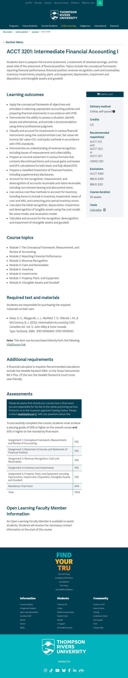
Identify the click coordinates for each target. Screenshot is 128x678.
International (100, 26)
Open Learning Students (29, 612)
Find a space (98, 620)
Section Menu (13, 42)
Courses (35, 32)
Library (59, 608)
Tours (95, 624)
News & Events (61, 3)
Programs (14, 26)
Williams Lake (88, 3)
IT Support (61, 624)
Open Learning (22, 32)
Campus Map (98, 628)
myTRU (28, 3)
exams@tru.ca (26, 414)
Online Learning (68, 26)
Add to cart (105, 94)
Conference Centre (100, 616)
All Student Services (64, 628)
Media (22, 628)
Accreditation (64, 582)
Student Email (62, 616)
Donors (22, 624)
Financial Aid (62, 605)
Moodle (38, 3)
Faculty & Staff (25, 616)
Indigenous (85, 26)
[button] (100, 3)
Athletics (75, 3)
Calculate (96, 210)
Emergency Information (64, 578)
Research (114, 26)
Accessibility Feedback (64, 590)
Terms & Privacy (64, 574)
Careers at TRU (99, 605)
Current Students (49, 26)
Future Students (29, 26)
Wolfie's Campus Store (65, 612)
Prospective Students (28, 608)
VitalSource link (16, 344)
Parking (96, 612)
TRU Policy (64, 586)
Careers (48, 3)
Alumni (22, 620)
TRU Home (7, 32)
